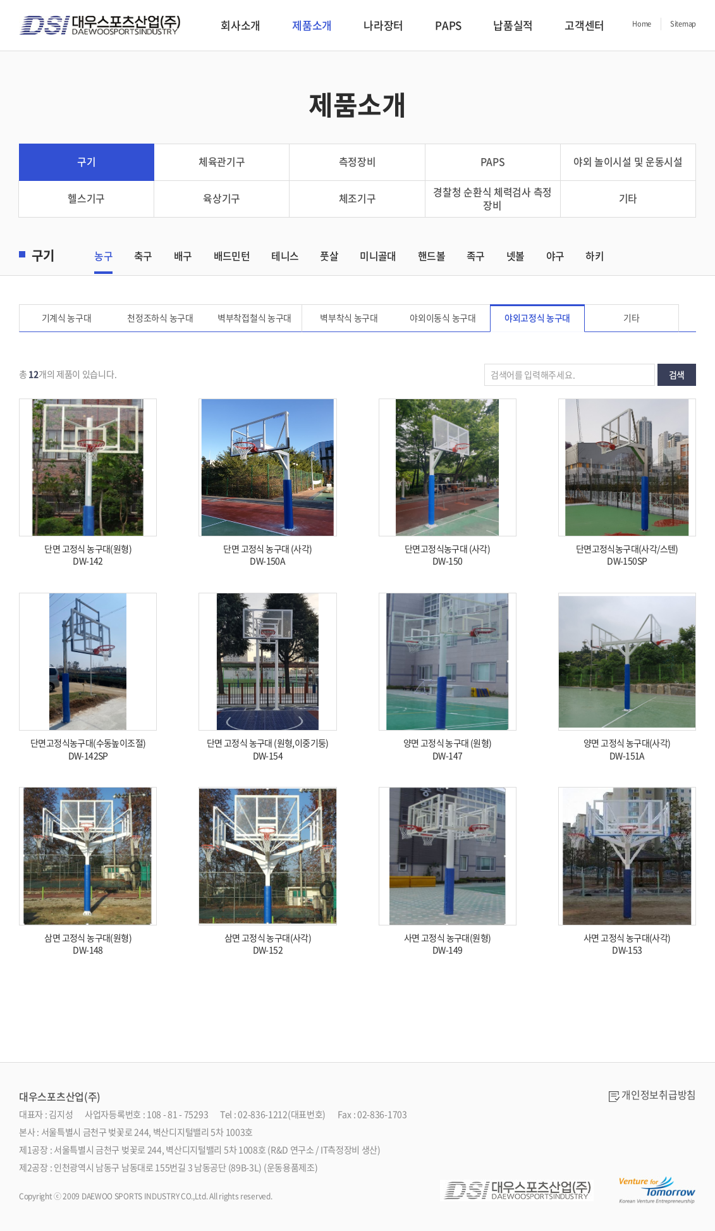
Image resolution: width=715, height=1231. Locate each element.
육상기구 (221, 199)
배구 (183, 256)
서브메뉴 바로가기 (0, 0)
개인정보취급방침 (658, 1096)
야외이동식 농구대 (443, 318)
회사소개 (240, 25)
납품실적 (513, 25)
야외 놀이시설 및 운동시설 (628, 162)
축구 (143, 256)
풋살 (329, 256)
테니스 (284, 256)
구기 (86, 162)
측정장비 (357, 162)
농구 (103, 256)
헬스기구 (86, 199)
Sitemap (683, 23)
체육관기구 (222, 162)
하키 (594, 256)
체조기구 (357, 199)
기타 (628, 199)
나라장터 (383, 25)
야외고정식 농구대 (537, 318)
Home (641, 23)
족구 (476, 256)
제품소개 (312, 25)
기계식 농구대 (67, 318)
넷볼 (515, 256)
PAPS (448, 25)
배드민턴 (232, 256)
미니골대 (378, 256)
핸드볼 (431, 256)
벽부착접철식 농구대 (255, 318)
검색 (677, 375)
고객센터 (584, 25)
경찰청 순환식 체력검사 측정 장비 (492, 199)
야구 (555, 256)
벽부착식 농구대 (349, 318)
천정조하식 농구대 (160, 318)
